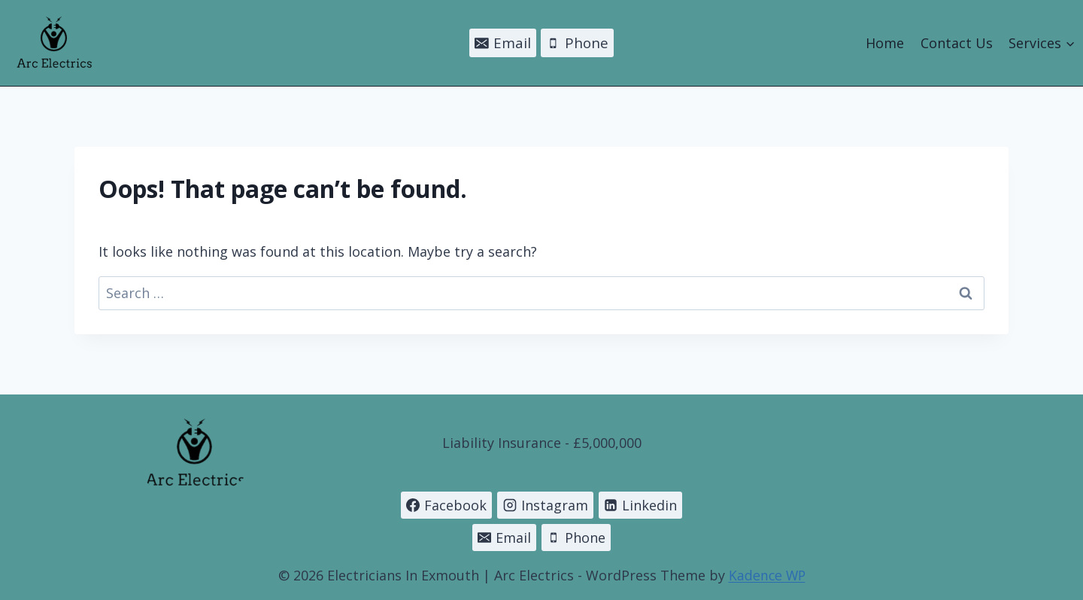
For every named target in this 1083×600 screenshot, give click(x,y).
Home (885, 43)
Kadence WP (766, 575)
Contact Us (957, 43)
